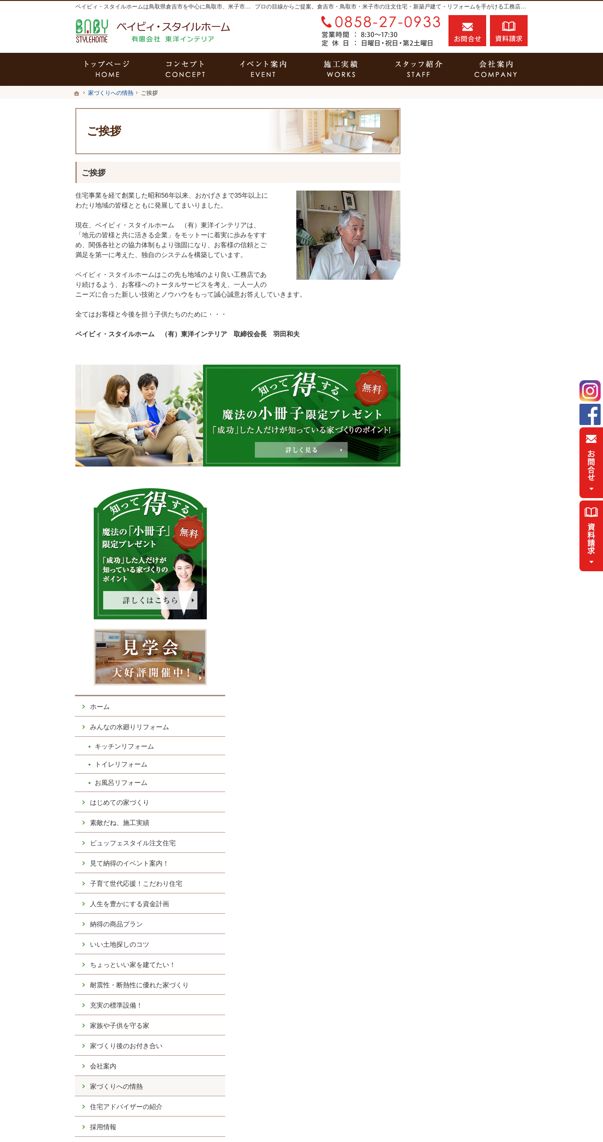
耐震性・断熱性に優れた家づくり (476, 610)
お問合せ (467, 30)
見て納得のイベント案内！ (469, 484)
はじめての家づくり (459, 423)
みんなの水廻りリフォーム (469, 348)
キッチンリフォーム (464, 367)
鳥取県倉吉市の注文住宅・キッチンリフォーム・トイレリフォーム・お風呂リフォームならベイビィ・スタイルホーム (327, 1119)
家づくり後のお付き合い (466, 675)
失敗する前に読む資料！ (466, 776)
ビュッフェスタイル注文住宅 (472, 464)
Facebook (590, 414)
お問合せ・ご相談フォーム (471, 1057)
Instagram (590, 390)
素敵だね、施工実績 (459, 443)
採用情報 (443, 756)
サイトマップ (449, 857)
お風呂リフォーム (460, 404)
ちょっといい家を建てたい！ (472, 586)
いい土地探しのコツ (459, 565)
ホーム (439, 328)
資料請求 (509, 30)
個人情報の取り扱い (459, 837)
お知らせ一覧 (449, 817)
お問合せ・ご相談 (456, 796)
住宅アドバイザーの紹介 (466, 736)
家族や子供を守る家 (459, 655)
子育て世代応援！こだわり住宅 (476, 504)
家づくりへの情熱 (456, 715)
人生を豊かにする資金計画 (469, 525)
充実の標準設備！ (456, 634)
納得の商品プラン (456, 545)
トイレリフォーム (460, 385)
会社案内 (443, 695)
